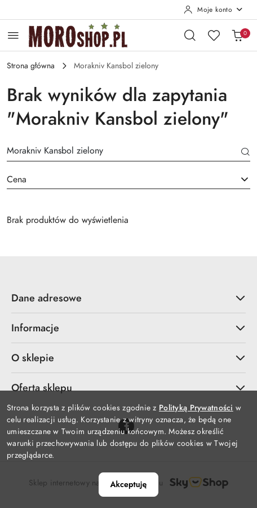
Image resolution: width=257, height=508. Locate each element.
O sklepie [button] (128, 358)
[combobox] (128, 179)
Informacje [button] (128, 328)
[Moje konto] (213, 9)
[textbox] (114, 179)
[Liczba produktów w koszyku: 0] (237, 35)
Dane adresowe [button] (128, 298)
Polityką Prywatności (196, 407)
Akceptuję (128, 484)
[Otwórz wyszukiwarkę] (190, 35)
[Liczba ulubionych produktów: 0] (213, 35)
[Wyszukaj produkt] (128, 152)
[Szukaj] (246, 153)
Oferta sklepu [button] (128, 387)
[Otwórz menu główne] (13, 35)
